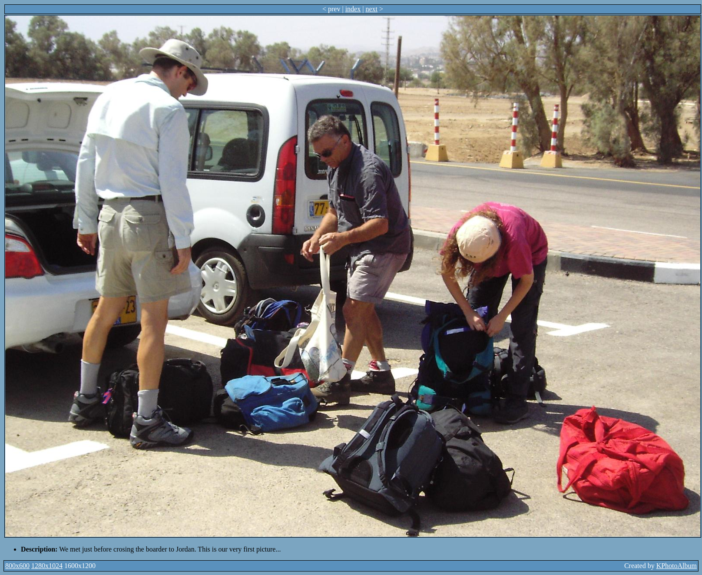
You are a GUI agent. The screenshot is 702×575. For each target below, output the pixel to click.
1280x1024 (47, 565)
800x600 (17, 565)
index (353, 9)
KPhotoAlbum (676, 565)
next (371, 9)
